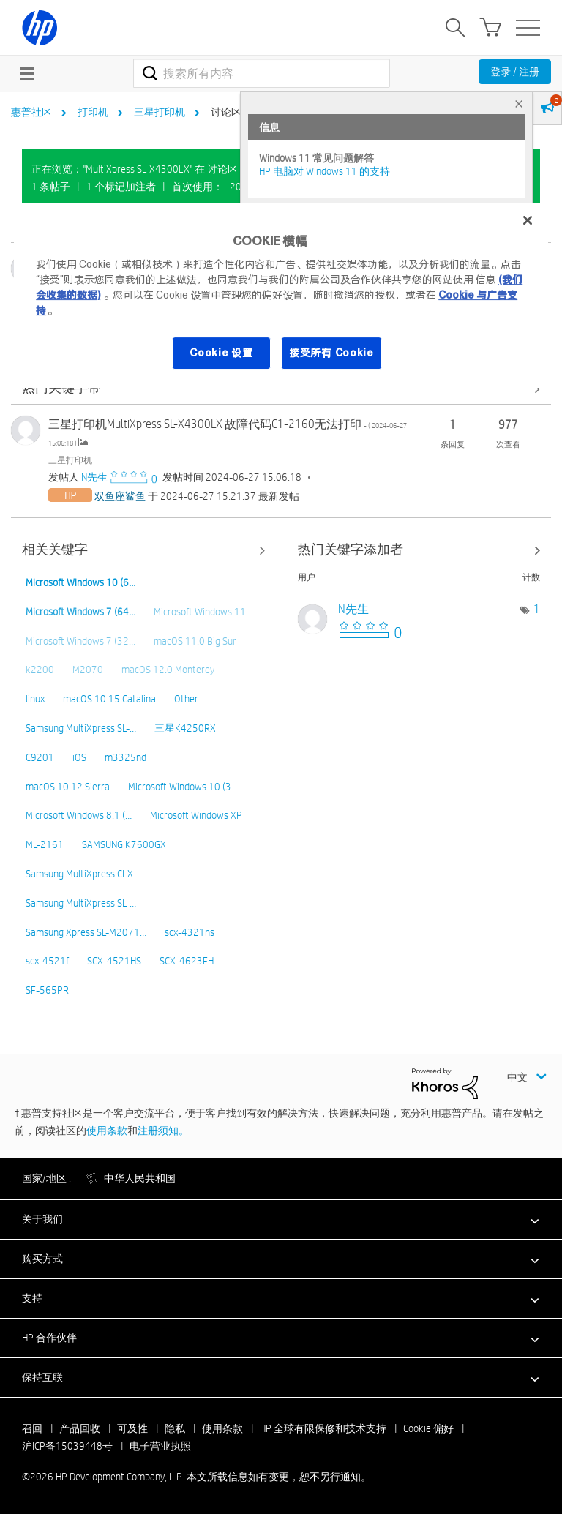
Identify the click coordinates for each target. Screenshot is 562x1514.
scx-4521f (47, 960)
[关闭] (528, 220)
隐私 (175, 1428)
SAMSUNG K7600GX (124, 844)
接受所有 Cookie (331, 352)
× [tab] (519, 103)
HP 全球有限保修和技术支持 (323, 1428)
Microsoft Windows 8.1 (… (79, 815)
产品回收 (79, 1428)
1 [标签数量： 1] (536, 609)
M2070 (87, 669)
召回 (32, 1428)
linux (35, 698)
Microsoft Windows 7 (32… (80, 641)
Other (186, 698)
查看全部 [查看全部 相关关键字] (143, 551)
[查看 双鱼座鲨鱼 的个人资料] (120, 496)
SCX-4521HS (114, 960)
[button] (281, 1219)
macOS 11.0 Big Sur (195, 641)
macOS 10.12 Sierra (68, 786)
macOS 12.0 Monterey (167, 669)
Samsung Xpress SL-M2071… (86, 932)
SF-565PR (47, 990)
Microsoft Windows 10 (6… (80, 582)
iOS (79, 757)
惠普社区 (31, 112)
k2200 (40, 669)
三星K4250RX (185, 728)
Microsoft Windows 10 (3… (183, 786)
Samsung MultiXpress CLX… (83, 873)
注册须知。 (163, 1130)
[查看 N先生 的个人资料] (94, 477)
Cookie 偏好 (428, 1428)
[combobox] (261, 73)
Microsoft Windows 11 (200, 611)
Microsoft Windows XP (196, 815)
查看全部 (281, 389)
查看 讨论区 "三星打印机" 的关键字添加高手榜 (419, 551)
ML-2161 (45, 844)
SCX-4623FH (187, 960)
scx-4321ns (189, 932)
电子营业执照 (160, 1446)
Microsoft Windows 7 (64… (80, 611)
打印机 (93, 112)
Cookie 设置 (221, 352)
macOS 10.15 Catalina (109, 698)
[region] (281, 295)
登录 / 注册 (514, 71)
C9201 (40, 757)
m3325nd (125, 757)
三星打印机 (159, 112)
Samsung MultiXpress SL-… (81, 728)
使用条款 (106, 1130)
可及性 (132, 1428)
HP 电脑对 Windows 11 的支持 (324, 171)
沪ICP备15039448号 (67, 1446)
